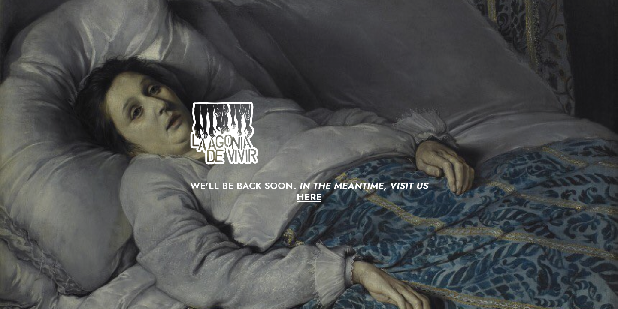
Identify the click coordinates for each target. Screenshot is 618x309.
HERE (309, 197)
